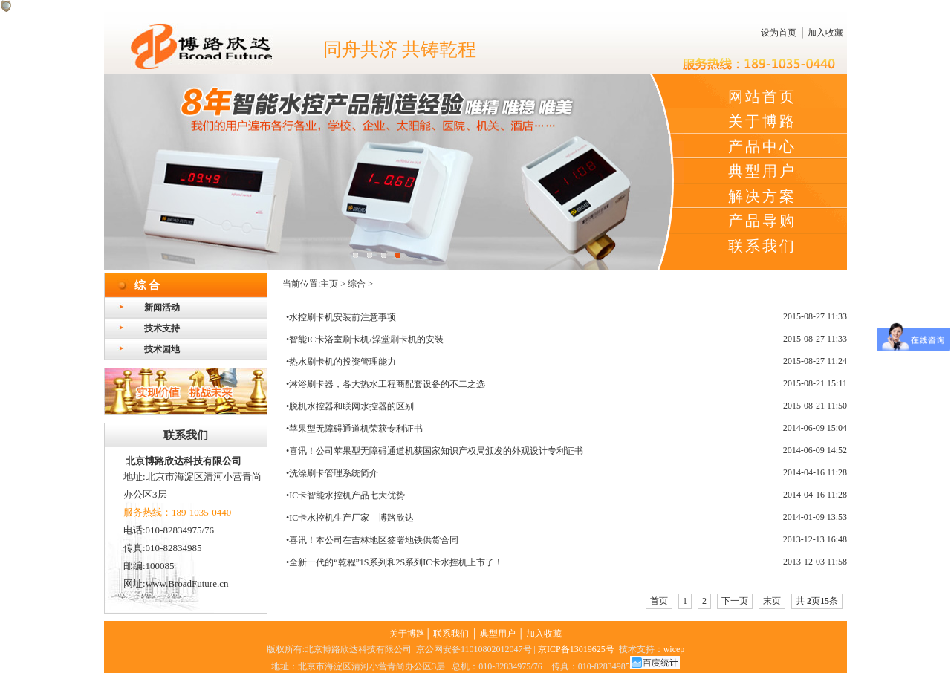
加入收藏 (825, 32)
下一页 (734, 601)
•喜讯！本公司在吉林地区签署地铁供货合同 (372, 540)
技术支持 (162, 328)
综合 (357, 284)
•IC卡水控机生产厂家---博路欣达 (350, 518)
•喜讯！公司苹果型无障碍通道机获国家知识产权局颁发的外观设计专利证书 (434, 451)
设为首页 (778, 32)
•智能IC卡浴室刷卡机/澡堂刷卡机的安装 (365, 339)
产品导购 (762, 220)
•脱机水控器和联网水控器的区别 (350, 406)
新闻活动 (162, 307)
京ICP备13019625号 (576, 649)
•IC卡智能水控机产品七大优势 (345, 495)
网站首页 (762, 96)
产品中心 (762, 146)
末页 (772, 601)
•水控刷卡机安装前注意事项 (341, 317)
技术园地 (162, 349)
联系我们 (762, 246)
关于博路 (762, 121)
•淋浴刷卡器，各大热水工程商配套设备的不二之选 (385, 384)
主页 (329, 284)
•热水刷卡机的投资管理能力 (341, 362)
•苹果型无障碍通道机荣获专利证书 (354, 428)
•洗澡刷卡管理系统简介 (332, 473)
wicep (674, 649)
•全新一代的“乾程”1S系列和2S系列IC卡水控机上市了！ (394, 562)
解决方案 (762, 196)
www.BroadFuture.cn (187, 583)
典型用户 (762, 171)
